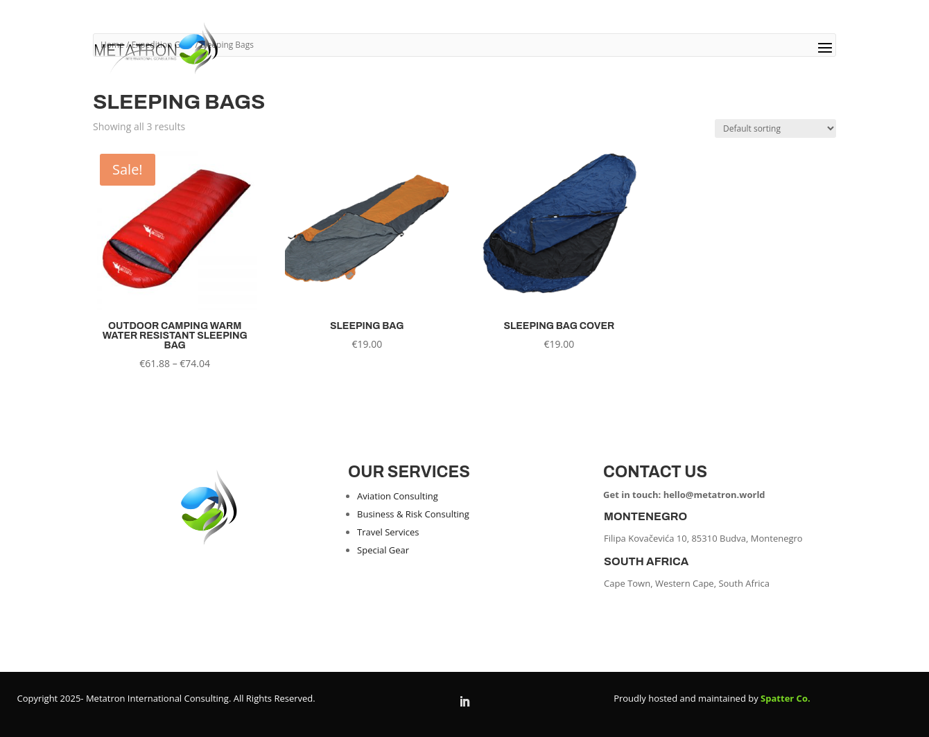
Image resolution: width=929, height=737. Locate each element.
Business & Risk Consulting (413, 514)
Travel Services (388, 532)
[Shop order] (775, 128)
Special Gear (383, 550)
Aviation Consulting (397, 496)
